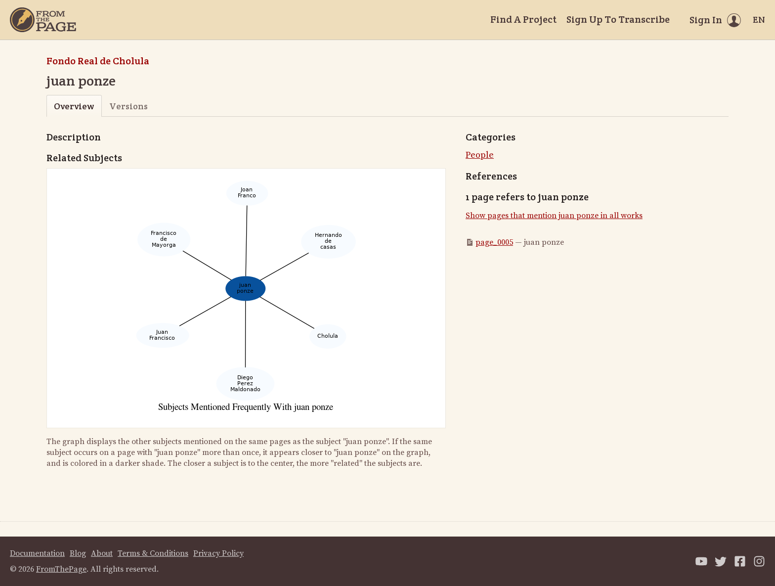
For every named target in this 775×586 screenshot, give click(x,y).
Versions (128, 106)
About (102, 553)
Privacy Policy (218, 553)
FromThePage (61, 569)
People (480, 155)
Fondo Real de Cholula (97, 60)
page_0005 (494, 242)
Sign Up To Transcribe (618, 19)
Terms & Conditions (153, 553)
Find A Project (523, 19)
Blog (78, 553)
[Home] (43, 19)
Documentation (37, 553)
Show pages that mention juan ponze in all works (554, 216)
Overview (74, 106)
